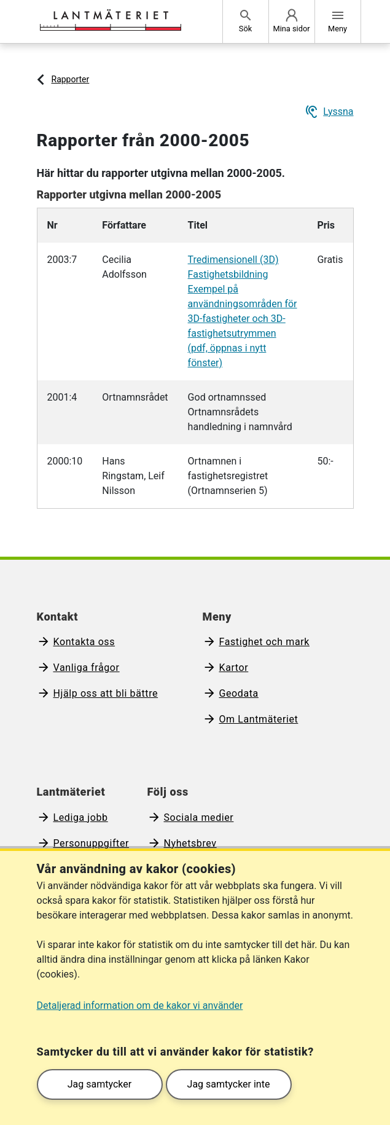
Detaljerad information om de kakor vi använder (140, 1005)
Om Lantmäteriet (258, 719)
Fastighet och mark (264, 642)
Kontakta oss (84, 642)
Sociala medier (199, 817)
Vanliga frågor (86, 667)
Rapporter (71, 79)
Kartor (234, 667)
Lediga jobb (80, 817)
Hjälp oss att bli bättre (105, 693)
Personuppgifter (91, 843)
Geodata (239, 693)
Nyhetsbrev (190, 843)
